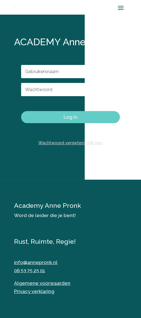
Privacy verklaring (34, 291)
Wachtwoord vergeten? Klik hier (70, 142)
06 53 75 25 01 (29, 270)
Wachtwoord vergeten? (40, 103)
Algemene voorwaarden (42, 283)
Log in (70, 117)
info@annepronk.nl (35, 262)
